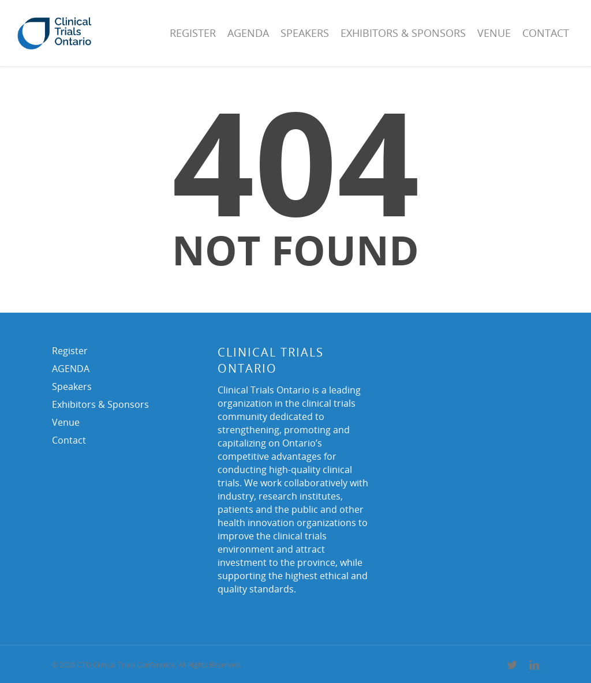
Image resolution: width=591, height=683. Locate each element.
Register (193, 33)
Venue (494, 33)
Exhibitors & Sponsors (403, 33)
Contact (545, 33)
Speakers (304, 33)
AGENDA (248, 33)
